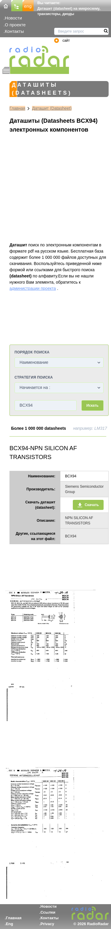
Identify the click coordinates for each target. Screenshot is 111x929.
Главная (17, 108)
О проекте (15, 24)
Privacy (47, 924)
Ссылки (48, 912)
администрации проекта (32, 288)
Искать (92, 405)
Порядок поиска (32, 352)
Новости (13, 17)
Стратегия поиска (34, 377)
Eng (9, 924)
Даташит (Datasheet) (52, 108)
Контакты (14, 31)
